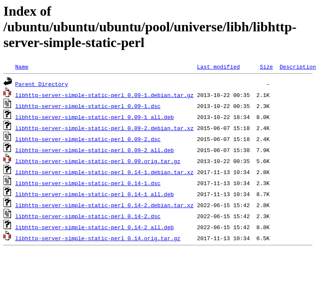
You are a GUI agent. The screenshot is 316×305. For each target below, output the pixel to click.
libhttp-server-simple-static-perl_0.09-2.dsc (88, 139)
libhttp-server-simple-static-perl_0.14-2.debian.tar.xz (104, 205)
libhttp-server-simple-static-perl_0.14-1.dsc (88, 183)
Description (298, 66)
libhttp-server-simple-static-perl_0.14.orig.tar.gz (97, 238)
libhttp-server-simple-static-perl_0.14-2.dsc (88, 216)
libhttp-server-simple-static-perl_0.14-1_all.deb (94, 194)
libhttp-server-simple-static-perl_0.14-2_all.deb (94, 227)
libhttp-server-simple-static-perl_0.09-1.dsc (88, 106)
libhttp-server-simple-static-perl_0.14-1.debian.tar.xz (104, 172)
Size (266, 66)
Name (21, 66)
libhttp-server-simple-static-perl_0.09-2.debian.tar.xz (104, 128)
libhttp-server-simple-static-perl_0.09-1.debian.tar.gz (104, 95)
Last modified (218, 66)
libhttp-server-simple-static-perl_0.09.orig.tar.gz (97, 161)
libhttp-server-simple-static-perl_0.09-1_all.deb (94, 117)
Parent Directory (41, 84)
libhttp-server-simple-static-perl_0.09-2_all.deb (94, 150)
